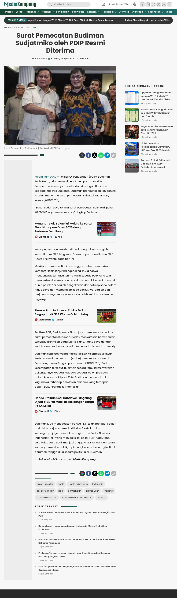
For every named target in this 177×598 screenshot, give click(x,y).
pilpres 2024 (92, 490)
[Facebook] (88, 155)
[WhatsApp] (101, 155)
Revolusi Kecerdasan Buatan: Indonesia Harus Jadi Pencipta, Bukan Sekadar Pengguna (77, 541)
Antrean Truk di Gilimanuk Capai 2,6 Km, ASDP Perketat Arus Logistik (156, 164)
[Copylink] (113, 155)
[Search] (50, 4)
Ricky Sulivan (39, 58)
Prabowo (109, 490)
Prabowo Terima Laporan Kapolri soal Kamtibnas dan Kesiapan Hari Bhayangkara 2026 (74, 554)
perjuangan (74, 490)
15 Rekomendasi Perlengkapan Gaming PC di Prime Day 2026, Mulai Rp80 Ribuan (155, 148)
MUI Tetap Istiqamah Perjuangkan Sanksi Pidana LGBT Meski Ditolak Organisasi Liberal (77, 568)
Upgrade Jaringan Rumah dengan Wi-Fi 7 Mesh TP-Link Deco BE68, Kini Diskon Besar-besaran (67, 20)
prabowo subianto (46, 497)
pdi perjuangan (45, 490)
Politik (32, 28)
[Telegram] (107, 155)
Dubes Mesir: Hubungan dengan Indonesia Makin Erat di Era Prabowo (72, 527)
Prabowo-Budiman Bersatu (77, 497)
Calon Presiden (45, 484)
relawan (101, 497)
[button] (134, 4)
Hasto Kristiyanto (78, 484)
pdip (61, 490)
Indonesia (97, 484)
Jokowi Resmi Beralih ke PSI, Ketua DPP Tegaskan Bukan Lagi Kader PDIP (76, 514)
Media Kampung (14, 28)
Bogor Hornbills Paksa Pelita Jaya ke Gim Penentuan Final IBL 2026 (157, 130)
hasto (61, 484)
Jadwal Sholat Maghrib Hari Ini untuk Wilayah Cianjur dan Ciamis (157, 113)
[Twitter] (94, 155)
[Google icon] (82, 155)
